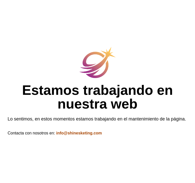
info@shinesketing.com (79, 133)
